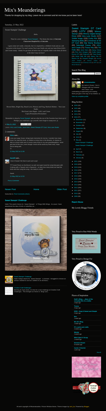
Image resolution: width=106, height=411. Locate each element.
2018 (76, 170)
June (78, 137)
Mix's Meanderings (24, 10)
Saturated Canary (83, 45)
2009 (76, 196)
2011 (76, 190)
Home (36, 189)
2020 (76, 164)
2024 (76, 111)
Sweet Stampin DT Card (39, 127)
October (79, 125)
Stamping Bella (78, 41)
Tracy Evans (97, 54)
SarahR (12, 158)
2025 (76, 108)
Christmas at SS (87, 62)
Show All (99, 352)
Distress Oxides (92, 60)
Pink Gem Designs (81, 52)
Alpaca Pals (94, 56)
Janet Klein (26, 127)
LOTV (82, 31)
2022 (76, 117)
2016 (76, 176)
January (79, 158)
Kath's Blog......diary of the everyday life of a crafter (83, 300)
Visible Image (77, 38)
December (79, 119)
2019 (76, 167)
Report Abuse (77, 202)
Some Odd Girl (80, 56)
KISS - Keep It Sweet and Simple (85, 311)
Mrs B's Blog (78, 322)
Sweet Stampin (33, 39)
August (78, 131)
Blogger (86, 406)
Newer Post (10, 189)
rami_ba (72, 406)
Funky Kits (92, 38)
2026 (76, 105)
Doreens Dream (79, 343)
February (79, 155)
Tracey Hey (89, 48)
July (77, 134)
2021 (76, 161)
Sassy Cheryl (96, 50)
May (77, 140)
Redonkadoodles (76, 62)
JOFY (95, 62)
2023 (76, 114)
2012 (76, 187)
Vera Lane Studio (53, 127)
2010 (76, 193)
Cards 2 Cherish (80, 348)
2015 (76, 179)
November (79, 122)
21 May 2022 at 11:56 (17, 151)
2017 (76, 173)
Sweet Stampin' (25, 118)
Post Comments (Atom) (22, 194)
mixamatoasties (89, 82)
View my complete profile (80, 96)
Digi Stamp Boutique (92, 43)
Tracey (76, 306)
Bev (75, 316)
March (78, 152)
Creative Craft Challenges (22, 288)
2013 (76, 185)
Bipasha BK (75, 58)
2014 (76, 182)
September (80, 128)
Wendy (76, 332)
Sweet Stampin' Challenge (16, 200)
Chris (12, 135)
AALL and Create (16, 127)
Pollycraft (86, 54)
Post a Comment (13, 180)
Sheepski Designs (88, 58)
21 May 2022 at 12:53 (17, 176)
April (77, 149)
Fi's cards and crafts (81, 327)
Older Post (62, 189)
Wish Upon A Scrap (81, 337)
